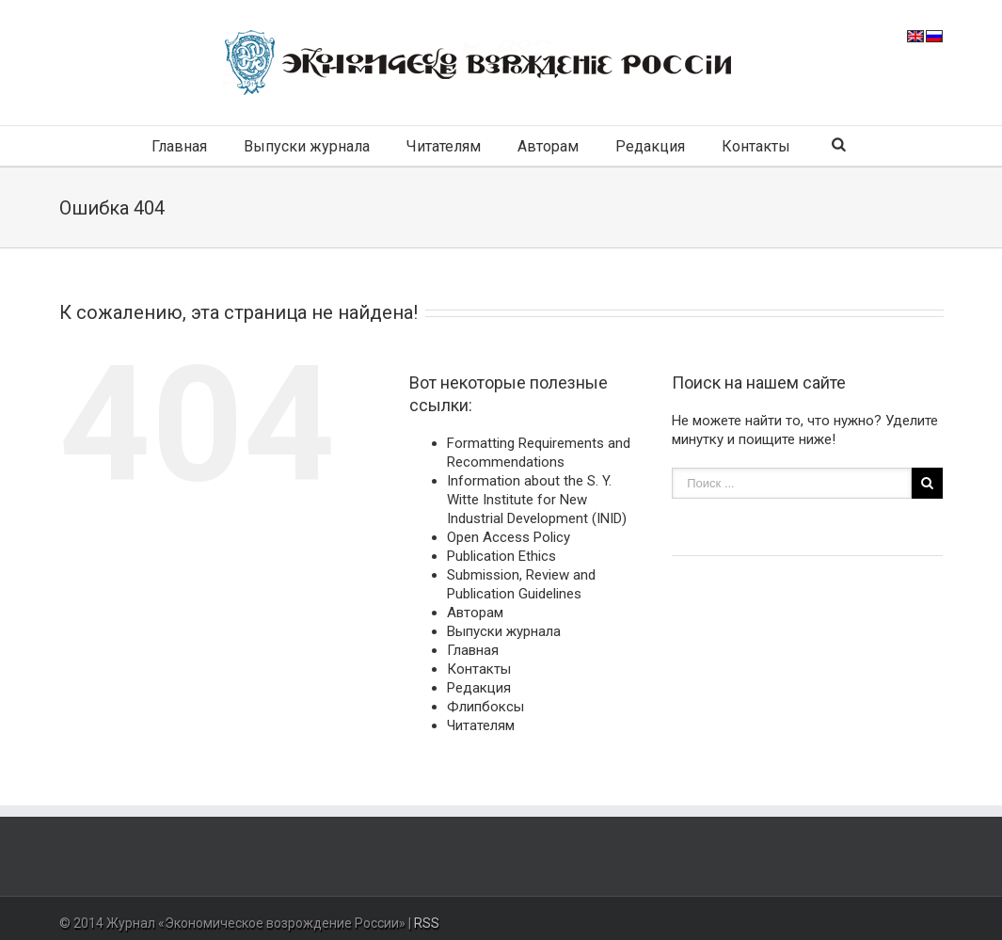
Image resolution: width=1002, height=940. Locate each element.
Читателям (443, 146)
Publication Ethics (501, 556)
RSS (426, 923)
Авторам (548, 146)
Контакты (756, 146)
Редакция (650, 146)
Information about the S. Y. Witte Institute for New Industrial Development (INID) (537, 499)
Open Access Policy (508, 537)
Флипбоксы (485, 706)
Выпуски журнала (307, 146)
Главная (179, 146)
